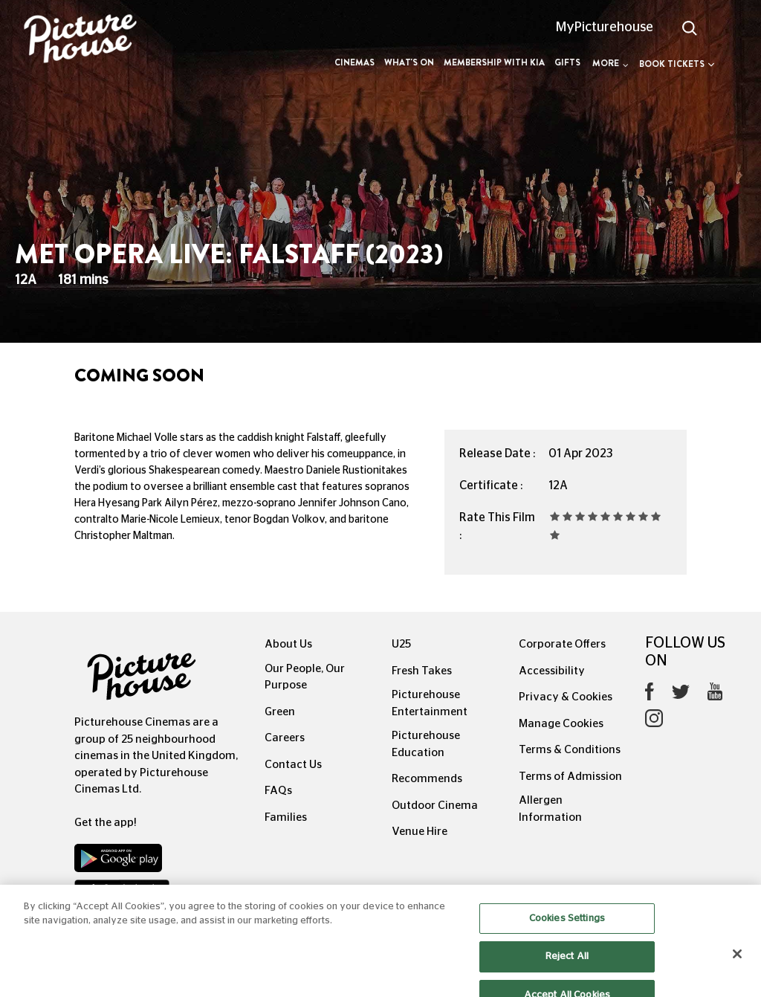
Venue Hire (419, 831)
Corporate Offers (562, 644)
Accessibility (552, 671)
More (610, 63)
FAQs (278, 790)
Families (286, 817)
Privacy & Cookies (565, 697)
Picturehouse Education (426, 744)
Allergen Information (550, 809)
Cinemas (354, 62)
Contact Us (293, 764)
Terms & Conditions (570, 749)
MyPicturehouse (604, 27)
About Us (288, 644)
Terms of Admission (570, 776)
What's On (409, 62)
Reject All (567, 967)
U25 (401, 644)
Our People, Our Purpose (305, 677)
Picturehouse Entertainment (429, 703)
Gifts (567, 62)
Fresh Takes (422, 671)
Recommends (427, 778)
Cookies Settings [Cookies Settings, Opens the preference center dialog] (567, 929)
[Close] (737, 964)
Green (280, 711)
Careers (285, 737)
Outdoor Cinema (435, 805)
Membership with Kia (494, 62)
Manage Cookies (561, 723)
